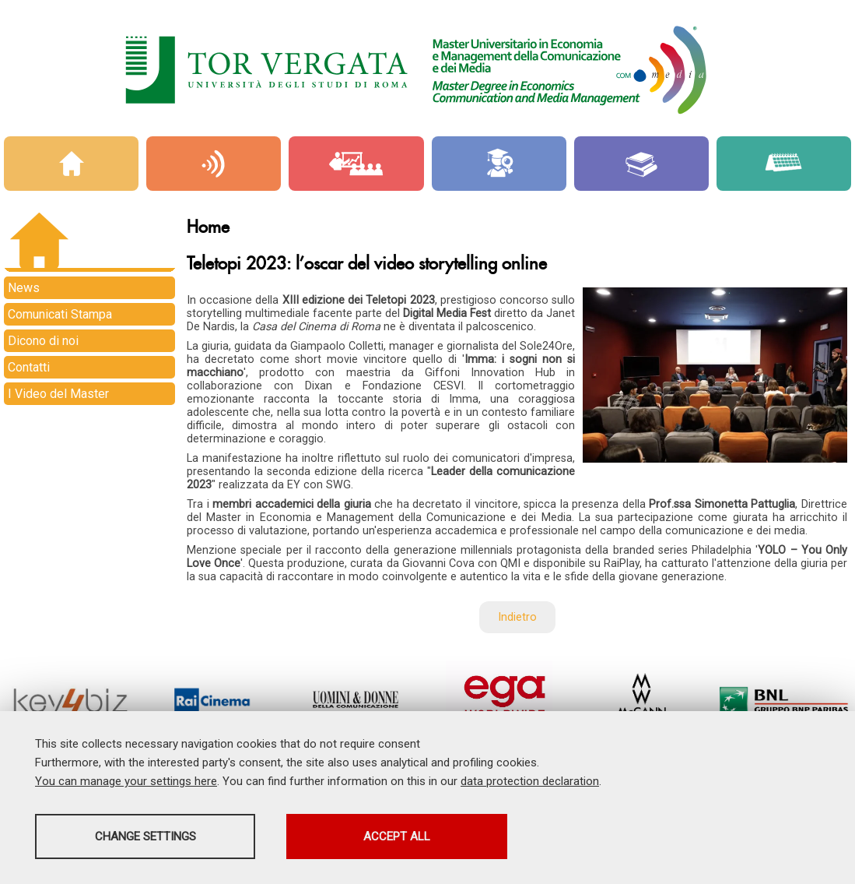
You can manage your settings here (126, 783)
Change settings (157, 838)
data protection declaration (530, 783)
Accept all (438, 838)
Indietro (517, 617)
